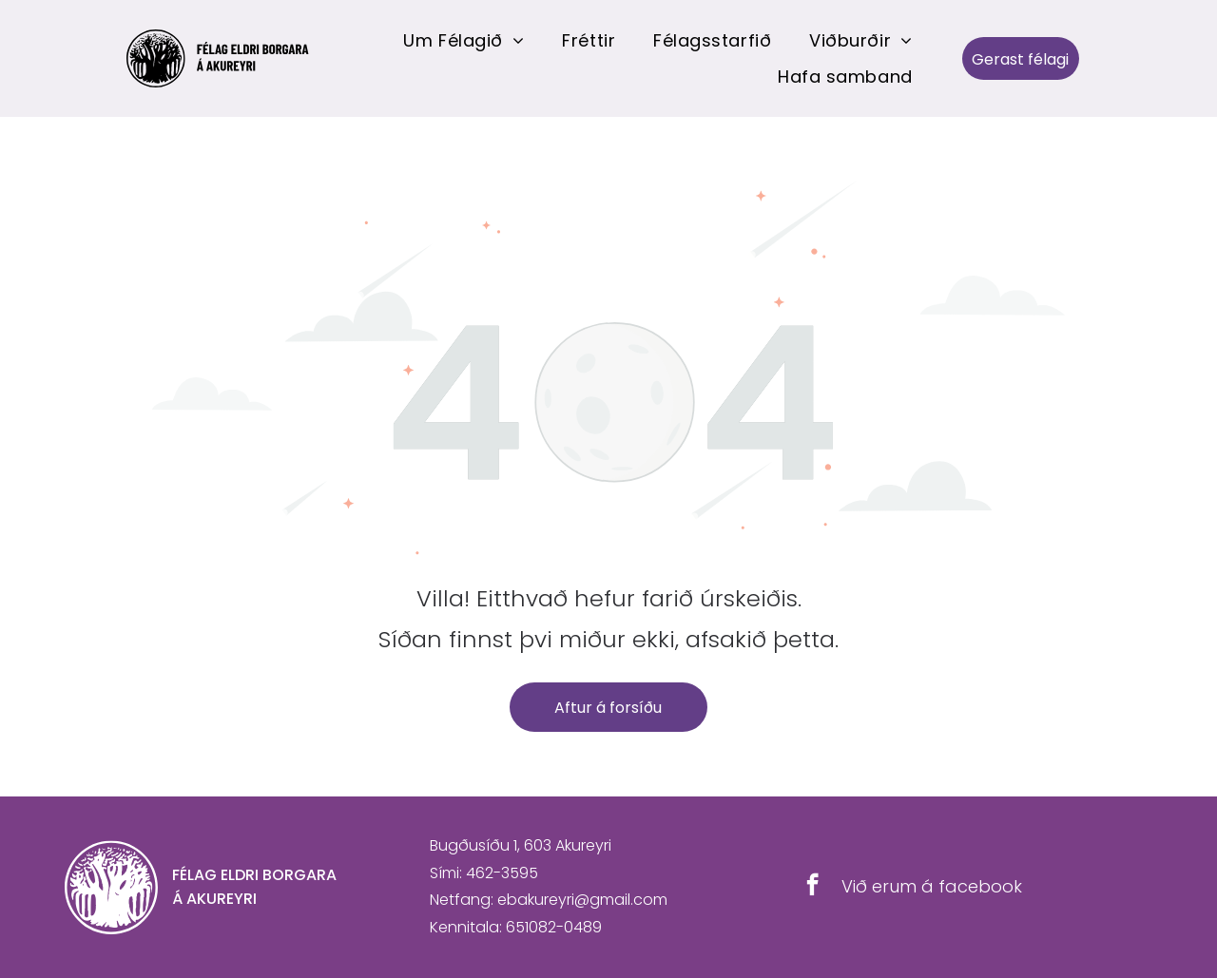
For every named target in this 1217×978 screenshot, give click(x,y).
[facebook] (812, 887)
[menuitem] (463, 40)
